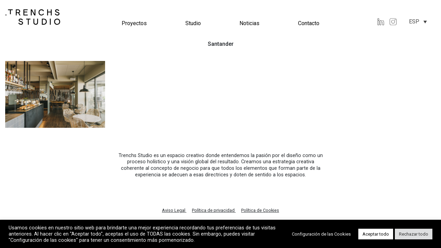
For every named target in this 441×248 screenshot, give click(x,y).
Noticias (249, 23)
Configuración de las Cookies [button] (321, 234)
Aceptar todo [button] (375, 234)
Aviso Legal (174, 210)
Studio (193, 23)
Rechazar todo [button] (413, 234)
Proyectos (134, 23)
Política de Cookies (260, 210)
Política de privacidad (214, 210)
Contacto (308, 23)
